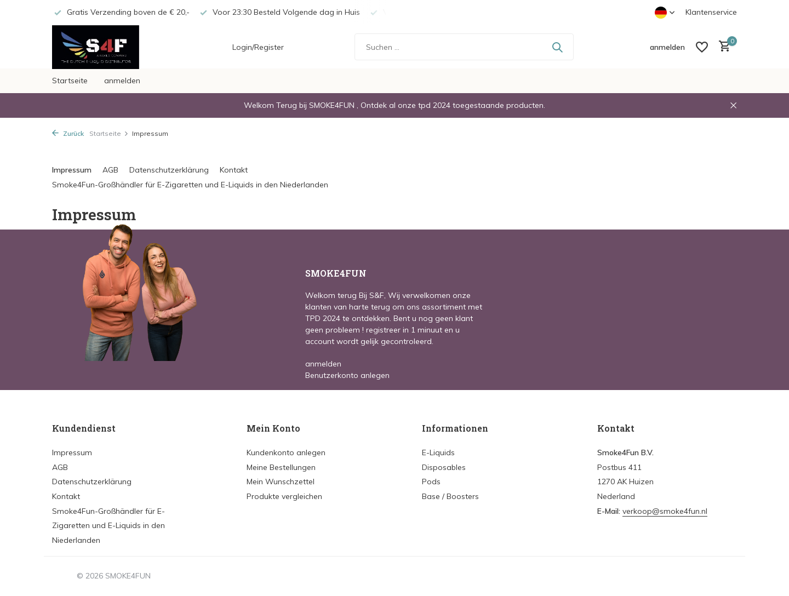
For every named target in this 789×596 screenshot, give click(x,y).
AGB (110, 170)
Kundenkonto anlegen (286, 452)
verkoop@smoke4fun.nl (664, 511)
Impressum (72, 170)
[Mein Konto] (667, 47)
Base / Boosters (450, 496)
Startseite (70, 80)
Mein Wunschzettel (281, 481)
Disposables (444, 467)
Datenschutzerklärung (169, 170)
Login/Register (258, 47)
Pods (431, 481)
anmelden (122, 80)
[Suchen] (464, 46)
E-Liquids (438, 452)
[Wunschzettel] (702, 47)
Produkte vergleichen (284, 496)
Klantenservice (711, 12)
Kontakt (234, 170)
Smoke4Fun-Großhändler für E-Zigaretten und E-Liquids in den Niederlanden (190, 185)
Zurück (68, 133)
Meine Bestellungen (281, 467)
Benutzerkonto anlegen (347, 375)
